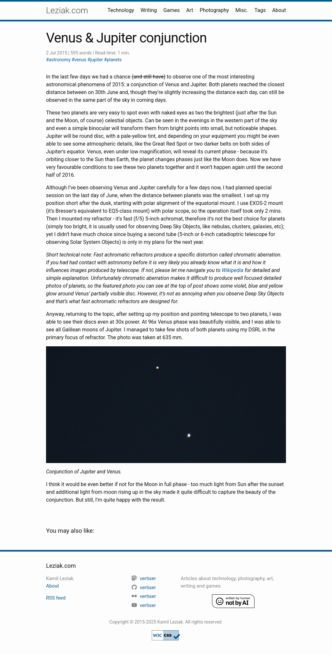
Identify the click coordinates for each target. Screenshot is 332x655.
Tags (260, 10)
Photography (214, 10)
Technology (121, 10)
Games (171, 10)
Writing (149, 10)
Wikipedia (232, 270)
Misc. (241, 10)
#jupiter (96, 59)
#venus (80, 59)
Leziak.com (67, 10)
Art (189, 10)
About (279, 10)
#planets (113, 59)
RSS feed (55, 598)
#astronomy (59, 59)
